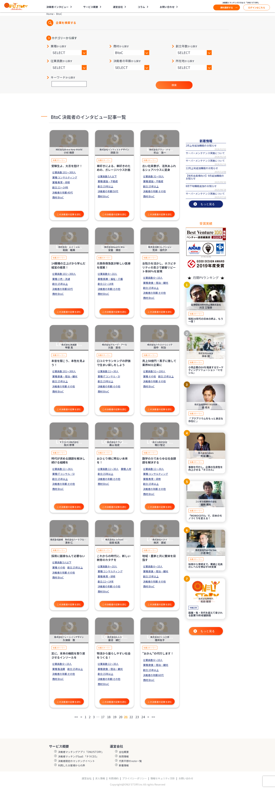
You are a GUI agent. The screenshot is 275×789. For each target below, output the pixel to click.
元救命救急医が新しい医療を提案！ (113, 265)
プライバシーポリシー (134, 778)
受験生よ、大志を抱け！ (66, 166)
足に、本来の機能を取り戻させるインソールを (68, 655)
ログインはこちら (256, 7)
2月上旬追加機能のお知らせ (201, 145)
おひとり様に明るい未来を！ (112, 460)
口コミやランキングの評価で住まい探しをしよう (113, 363)
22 (131, 716)
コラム (141, 7)
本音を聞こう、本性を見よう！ (68, 363)
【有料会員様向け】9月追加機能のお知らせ (205, 177)
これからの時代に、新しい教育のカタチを (113, 558)
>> (153, 716)
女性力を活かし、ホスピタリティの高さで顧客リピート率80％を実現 (159, 267)
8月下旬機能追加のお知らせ (201, 186)
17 (103, 716)
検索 (174, 85)
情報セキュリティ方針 (162, 778)
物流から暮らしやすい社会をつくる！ (113, 655)
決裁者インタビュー (57, 7)
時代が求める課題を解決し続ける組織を (68, 460)
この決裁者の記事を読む (69, 214)
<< (76, 716)
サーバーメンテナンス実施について (205, 153)
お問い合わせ (167, 7)
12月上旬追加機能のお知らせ (202, 168)
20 (120, 716)
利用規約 (114, 778)
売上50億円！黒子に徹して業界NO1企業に (159, 363)
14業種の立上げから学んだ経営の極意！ (68, 265)
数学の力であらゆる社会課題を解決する (159, 460)
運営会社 (118, 7)
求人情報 (100, 778)
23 (137, 716)
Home (49, 14)
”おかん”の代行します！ (157, 653)
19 (114, 716)
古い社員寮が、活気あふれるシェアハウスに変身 (159, 168)
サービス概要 (90, 7)
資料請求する (226, 7)
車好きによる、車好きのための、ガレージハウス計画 (113, 168)
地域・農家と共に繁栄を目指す (159, 558)
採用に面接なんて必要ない (68, 556)
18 (108, 716)
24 (143, 716)
